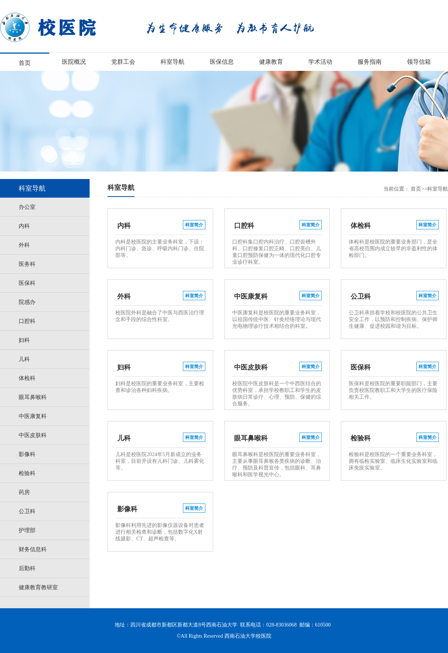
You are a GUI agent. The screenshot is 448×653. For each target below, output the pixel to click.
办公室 (27, 207)
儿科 (24, 359)
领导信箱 (419, 62)
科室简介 (194, 224)
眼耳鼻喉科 (33, 397)
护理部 (27, 530)
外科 (24, 245)
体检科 (27, 378)
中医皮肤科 (33, 435)
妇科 (24, 340)
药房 (24, 492)
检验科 (27, 473)
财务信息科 (33, 549)
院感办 (27, 302)
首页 (25, 63)
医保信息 (222, 62)
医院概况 (74, 62)
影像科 (27, 454)
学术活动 (320, 62)
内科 (24, 226)
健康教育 (271, 62)
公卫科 (27, 511)
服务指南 (370, 62)
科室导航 (172, 62)
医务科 (27, 264)
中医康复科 (33, 416)
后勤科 (27, 568)
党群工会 (123, 62)
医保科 (27, 283)
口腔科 (27, 321)
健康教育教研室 (38, 587)
